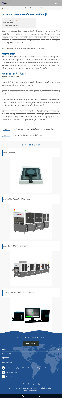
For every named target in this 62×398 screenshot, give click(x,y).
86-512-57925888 (9, 376)
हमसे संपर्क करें (7, 362)
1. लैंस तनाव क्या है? (8, 23)
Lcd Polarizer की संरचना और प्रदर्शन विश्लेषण (28, 135)
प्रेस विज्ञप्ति (15, 8)
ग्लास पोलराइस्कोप (41, 68)
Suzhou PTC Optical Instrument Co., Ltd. (28, 388)
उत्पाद (4, 349)
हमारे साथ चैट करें (31, 343)
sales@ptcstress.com (10, 372)
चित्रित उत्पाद (6, 354)
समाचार (9, 8)
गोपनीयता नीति (32, 391)
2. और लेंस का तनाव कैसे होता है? (11, 25)
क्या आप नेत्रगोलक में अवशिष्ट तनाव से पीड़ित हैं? (32, 8)
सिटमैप (25, 391)
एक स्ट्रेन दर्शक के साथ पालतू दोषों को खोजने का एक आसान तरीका (33, 129)
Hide (16, 20)
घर (4, 8)
